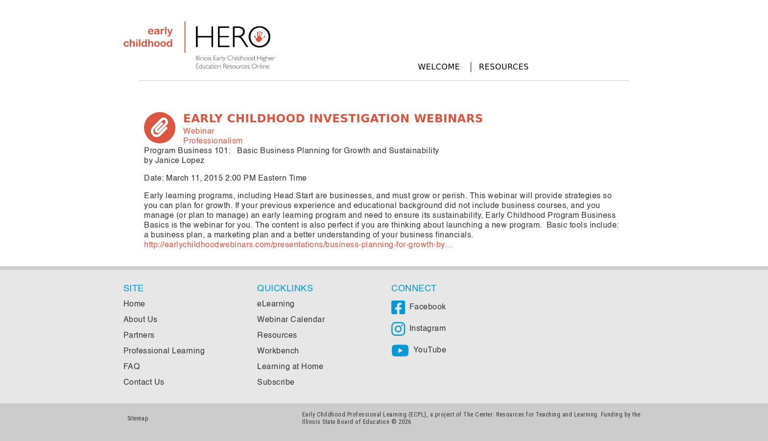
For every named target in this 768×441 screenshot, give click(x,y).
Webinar (199, 132)
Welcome (439, 66)
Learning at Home (290, 367)
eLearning (276, 304)
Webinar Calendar (291, 320)
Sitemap (138, 418)
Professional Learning (164, 351)
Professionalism (213, 141)
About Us (140, 320)
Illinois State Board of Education (346, 421)
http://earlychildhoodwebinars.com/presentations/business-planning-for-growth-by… (298, 245)
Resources (504, 66)
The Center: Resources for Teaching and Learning (530, 414)
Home (134, 304)
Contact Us (144, 383)
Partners (139, 336)
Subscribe (276, 383)
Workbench (278, 351)
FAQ (131, 367)
